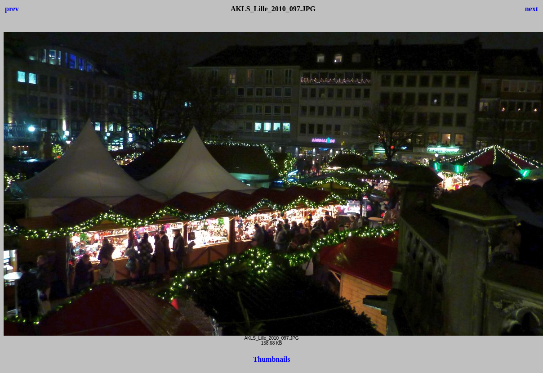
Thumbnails (271, 359)
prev (12, 9)
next (531, 9)
